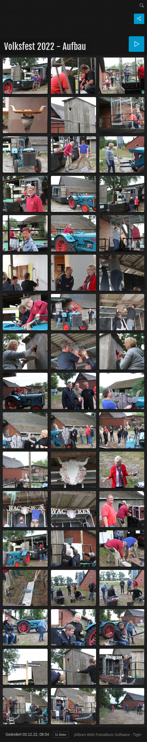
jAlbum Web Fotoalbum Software (102, 734)
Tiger (137, 734)
